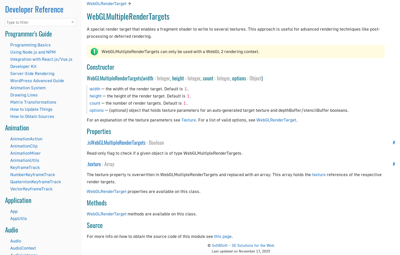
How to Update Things (31, 109)
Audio (15, 241)
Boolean (156, 142)
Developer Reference (34, 9)
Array (109, 164)
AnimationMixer (25, 153)
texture (94, 164)
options (97, 110)
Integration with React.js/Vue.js (41, 59)
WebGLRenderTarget (107, 3)
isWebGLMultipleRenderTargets (116, 142)
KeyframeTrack (25, 167)
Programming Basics (30, 44)
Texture (188, 120)
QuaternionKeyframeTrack (35, 181)
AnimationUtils (24, 160)
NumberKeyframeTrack (32, 174)
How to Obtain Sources (32, 116)
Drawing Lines (24, 95)
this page (223, 236)
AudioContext (23, 248)
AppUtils (18, 218)
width (95, 88)
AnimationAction (26, 138)
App (14, 211)
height (96, 96)
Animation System (28, 87)
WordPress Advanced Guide (37, 80)
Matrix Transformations (33, 102)
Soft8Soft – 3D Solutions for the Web (243, 245)
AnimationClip (24, 146)
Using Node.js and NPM (33, 52)
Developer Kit (23, 66)
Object (255, 78)
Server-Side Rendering (32, 73)
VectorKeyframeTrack (31, 188)
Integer (163, 78)
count (95, 103)
